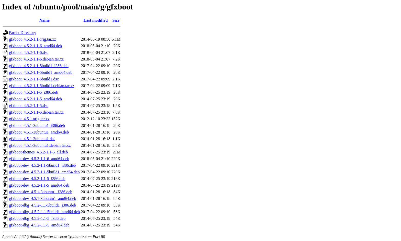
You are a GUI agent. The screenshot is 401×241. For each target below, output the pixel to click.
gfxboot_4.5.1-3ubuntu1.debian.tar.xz (40, 145)
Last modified (96, 20)
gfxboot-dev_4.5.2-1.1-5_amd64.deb (39, 185)
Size (115, 20)
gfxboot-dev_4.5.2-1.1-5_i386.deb (37, 178)
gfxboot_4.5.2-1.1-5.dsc (28, 105)
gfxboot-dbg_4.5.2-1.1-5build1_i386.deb (42, 205)
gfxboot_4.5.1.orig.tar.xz (29, 119)
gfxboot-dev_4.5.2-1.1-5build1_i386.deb (42, 165)
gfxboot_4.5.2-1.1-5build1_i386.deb (39, 66)
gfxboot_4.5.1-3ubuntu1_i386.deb (37, 125)
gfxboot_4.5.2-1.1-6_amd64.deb (35, 46)
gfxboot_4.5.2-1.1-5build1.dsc (34, 79)
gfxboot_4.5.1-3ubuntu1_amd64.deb (39, 132)
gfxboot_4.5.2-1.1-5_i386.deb (33, 92)
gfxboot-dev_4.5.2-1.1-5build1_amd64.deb (44, 172)
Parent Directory (22, 32)
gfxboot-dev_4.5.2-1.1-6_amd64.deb (39, 158)
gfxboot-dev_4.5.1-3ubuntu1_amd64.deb (42, 198)
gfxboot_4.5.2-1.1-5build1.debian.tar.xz (41, 85)
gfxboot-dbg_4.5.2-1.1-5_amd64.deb (39, 225)
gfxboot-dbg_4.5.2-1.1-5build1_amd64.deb (44, 212)
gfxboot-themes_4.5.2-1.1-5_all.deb (38, 152)
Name (44, 20)
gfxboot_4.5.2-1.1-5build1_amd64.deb (40, 72)
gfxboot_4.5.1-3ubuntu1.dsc (32, 139)
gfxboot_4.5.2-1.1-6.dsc (28, 52)
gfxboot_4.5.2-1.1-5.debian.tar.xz (36, 112)
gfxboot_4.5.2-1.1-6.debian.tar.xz (36, 59)
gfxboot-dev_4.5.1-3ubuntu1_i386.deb (40, 192)
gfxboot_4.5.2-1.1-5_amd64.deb (35, 99)
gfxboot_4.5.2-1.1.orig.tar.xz (32, 39)
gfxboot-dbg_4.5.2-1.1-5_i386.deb (37, 218)
